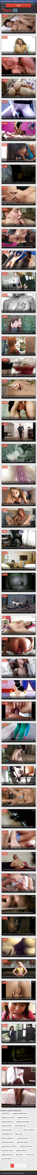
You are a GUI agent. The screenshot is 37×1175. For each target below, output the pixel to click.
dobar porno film (6, 1126)
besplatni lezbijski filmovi (20, 1113)
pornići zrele (30, 1154)
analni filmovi (5, 1113)
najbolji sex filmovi (21, 1150)
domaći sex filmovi (29, 1130)
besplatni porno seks (7, 1117)
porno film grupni (6, 1159)
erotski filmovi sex (6, 1134)
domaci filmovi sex (20, 1126)
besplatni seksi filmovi (23, 1121)
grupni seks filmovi (22, 1142)
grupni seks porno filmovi (9, 1146)
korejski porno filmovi (26, 1146)
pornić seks (19, 1154)
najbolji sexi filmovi (7, 1154)
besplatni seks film (22, 1117)
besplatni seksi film (7, 1121)
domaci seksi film (6, 1130)
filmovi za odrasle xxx (8, 1138)
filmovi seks (18, 1134)
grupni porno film (23, 1138)
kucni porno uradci (7, 1150)
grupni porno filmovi (7, 1142)
